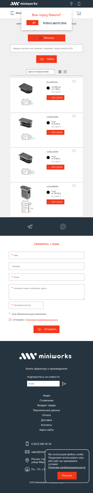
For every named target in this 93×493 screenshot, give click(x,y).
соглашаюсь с (35, 320)
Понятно (67, 475)
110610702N (52, 117)
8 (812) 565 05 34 (41, 444)
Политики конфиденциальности (66, 467)
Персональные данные (46, 410)
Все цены (55, 97)
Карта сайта (46, 430)
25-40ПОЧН (52, 82)
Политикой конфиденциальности (42, 320)
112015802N (52, 186)
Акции (46, 395)
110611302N (52, 152)
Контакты (46, 425)
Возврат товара (46, 405)
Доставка (46, 420)
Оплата (46, 415)
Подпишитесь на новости (43, 377)
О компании (46, 400)
